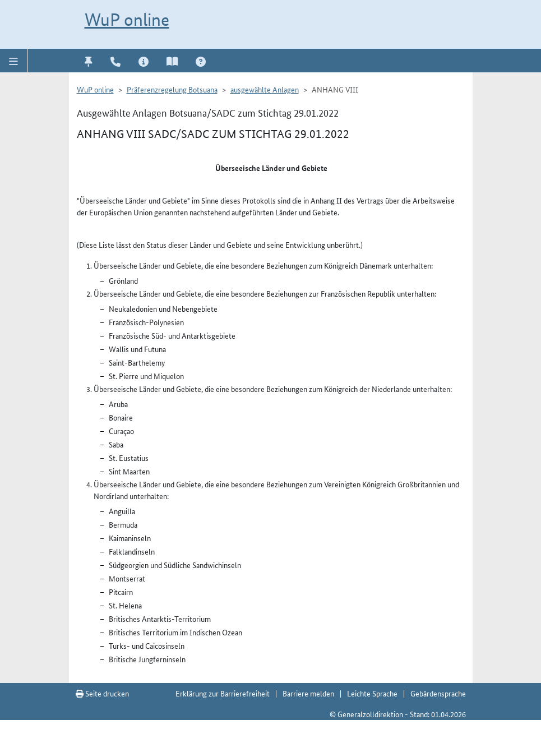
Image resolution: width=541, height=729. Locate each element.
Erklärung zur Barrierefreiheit (222, 693)
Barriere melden (308, 693)
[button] (13, 60)
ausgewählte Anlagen (264, 89)
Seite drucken (102, 693)
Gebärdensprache (438, 693)
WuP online (127, 20)
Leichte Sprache (372, 693)
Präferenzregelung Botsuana (172, 89)
